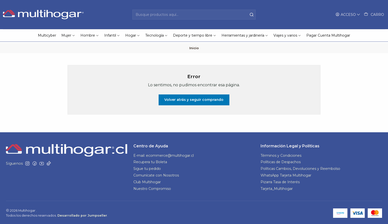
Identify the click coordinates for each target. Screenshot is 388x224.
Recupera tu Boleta (150, 161)
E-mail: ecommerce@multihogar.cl (163, 154)
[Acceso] (348, 14)
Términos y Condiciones (281, 154)
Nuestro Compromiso (152, 187)
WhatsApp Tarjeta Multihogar (286, 174)
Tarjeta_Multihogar (277, 187)
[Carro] (374, 14)
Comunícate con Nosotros (156, 174)
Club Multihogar (147, 181)
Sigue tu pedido (147, 167)
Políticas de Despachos (281, 161)
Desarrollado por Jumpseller (82, 214)
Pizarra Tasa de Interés (280, 181)
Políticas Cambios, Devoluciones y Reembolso (300, 167)
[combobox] (194, 15)
